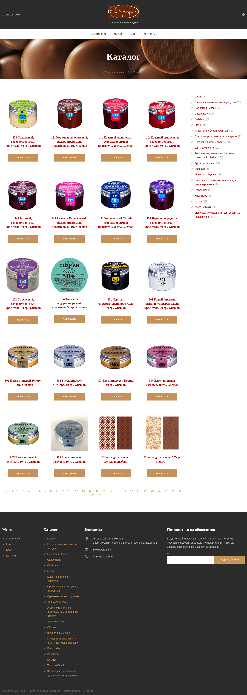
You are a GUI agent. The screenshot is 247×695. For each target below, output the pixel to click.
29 (91, 492)
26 (173, 489)
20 (132, 489)
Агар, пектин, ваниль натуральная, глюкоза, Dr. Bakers (62, 609)
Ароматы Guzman (208, 163)
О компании (99, 33)
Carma (201, 96)
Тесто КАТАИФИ (206, 207)
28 (84, 492)
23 (153, 489)
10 (63, 489)
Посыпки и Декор (207, 108)
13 (84, 489)
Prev (5, 489)
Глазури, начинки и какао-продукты (218, 102)
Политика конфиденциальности (45, 688)
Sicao (200, 125)
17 (111, 489)
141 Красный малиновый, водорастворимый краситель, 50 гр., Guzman (115, 141)
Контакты (150, 33)
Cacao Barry (204, 113)
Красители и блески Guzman (214, 131)
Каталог (119, 33)
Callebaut (202, 119)
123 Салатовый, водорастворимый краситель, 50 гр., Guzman (23, 141)
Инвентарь (203, 195)
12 (77, 489)
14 (91, 489)
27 (180, 489)
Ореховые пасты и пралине (213, 142)
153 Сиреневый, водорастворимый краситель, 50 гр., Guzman (23, 302)
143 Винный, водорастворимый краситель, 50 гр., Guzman (23, 221)
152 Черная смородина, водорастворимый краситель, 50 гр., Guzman (162, 221)
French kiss (203, 190)
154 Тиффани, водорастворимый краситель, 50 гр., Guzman (69, 301)
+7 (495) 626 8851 (103, 554)
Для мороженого (207, 148)
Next (99, 492)
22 (146, 489)
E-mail (169, 551)
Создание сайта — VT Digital (78, 688)
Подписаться (229, 557)
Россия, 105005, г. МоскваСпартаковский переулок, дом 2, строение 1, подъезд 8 (125, 538)
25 (166, 489)
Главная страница (114, 72)
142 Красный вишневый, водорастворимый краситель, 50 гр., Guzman (162, 141)
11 (70, 489)
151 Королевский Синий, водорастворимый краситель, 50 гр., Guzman (115, 221)
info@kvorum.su (102, 547)
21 (139, 489)
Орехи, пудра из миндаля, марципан (218, 136)
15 (97, 489)
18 (118, 489)
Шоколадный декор (208, 174)
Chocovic (202, 169)
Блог (134, 33)
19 (125, 489)
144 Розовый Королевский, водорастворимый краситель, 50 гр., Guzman (69, 221)
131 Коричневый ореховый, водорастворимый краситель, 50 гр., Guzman (69, 141)
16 (104, 489)
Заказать (23, 157)
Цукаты (201, 201)
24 (160, 489)
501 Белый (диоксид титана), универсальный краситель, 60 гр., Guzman (162, 302)
